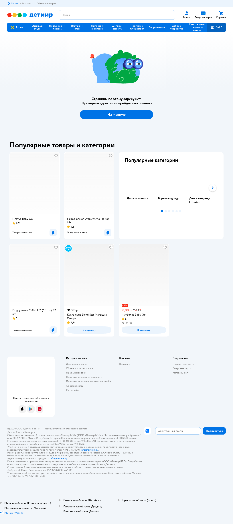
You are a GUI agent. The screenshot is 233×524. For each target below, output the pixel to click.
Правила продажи (76, 372)
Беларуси (29, 432)
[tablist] (171, 188)
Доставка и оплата (76, 363)
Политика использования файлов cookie (88, 381)
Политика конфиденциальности (84, 377)
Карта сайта (72, 390)
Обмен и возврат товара (79, 368)
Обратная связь (74, 385)
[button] (216, 27)
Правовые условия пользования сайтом (64, 428)
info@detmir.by (89, 449)
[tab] (140, 188)
